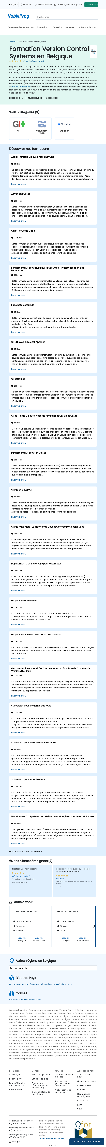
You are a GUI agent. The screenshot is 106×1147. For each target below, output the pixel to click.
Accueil (13, 42)
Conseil (56, 27)
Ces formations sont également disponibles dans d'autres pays (40, 984)
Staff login (53, 1145)
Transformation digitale (64, 1075)
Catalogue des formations (21, 27)
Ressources (16, 1089)
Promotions (16, 1078)
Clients (81, 1089)
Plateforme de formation (63, 1091)
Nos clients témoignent (84, 1095)
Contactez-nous (95, 4)
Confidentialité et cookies (53, 1138)
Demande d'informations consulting (40, 1085)
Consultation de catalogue (41, 1093)
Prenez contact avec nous (87, 1141)
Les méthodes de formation (17, 1084)
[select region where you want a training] (53, 968)
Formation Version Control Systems (32, 42)
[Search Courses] (67, 17)
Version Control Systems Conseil (25, 999)
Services (69, 27)
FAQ (79, 1104)
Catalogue (15, 1074)
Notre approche (41, 1074)
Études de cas (40, 1078)
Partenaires (84, 1085)
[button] (93, 926)
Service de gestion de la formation (62, 1083)
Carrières (82, 1100)
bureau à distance (21, 86)
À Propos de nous (88, 27)
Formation (42, 27)
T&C (79, 1109)
